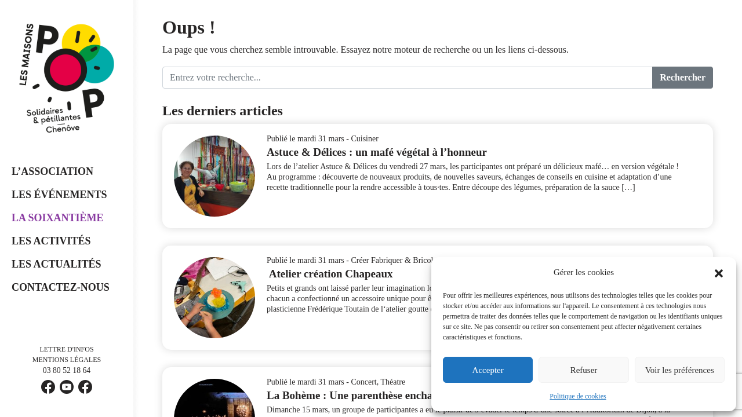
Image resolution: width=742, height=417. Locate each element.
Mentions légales (66, 360)
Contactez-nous (61, 287)
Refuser (584, 370)
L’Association (52, 171)
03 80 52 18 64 (66, 371)
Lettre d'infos (66, 349)
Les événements (59, 194)
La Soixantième (58, 218)
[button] (719, 272)
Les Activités (51, 241)
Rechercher (682, 77)
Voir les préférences (679, 370)
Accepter (488, 370)
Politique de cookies (578, 396)
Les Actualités (56, 264)
